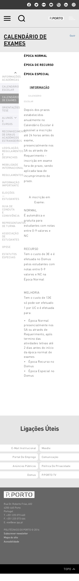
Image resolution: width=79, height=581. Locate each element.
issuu (58, 5)
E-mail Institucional (23, 448)
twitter (36, 5)
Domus (31, 474)
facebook (29, 5)
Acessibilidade (11, 541)
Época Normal (35, 56)
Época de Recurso (39, 65)
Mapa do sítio (11, 537)
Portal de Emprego (24, 456)
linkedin (66, 5)
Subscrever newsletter (16, 533)
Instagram (73, 5)
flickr (44, 5)
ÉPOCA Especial (36, 74)
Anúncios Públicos (24, 466)
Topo (69, 569)
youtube (51, 5)
